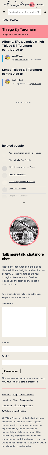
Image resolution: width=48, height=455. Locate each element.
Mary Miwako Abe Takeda (20, 160)
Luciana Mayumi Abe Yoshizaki (22, 181)
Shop (15, 394)
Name (5, 342)
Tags (15, 400)
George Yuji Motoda (17, 174)
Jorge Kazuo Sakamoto (18, 196)
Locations (6, 400)
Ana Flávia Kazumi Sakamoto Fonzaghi (25, 153)
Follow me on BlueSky (14, 411)
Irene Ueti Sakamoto (17, 189)
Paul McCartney (21, 59)
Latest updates (27, 394)
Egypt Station (17, 56)
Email (5, 356)
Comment (7, 303)
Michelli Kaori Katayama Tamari (22, 167)
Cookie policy (26, 400)
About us (6, 394)
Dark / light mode (23, 405)
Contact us (7, 405)
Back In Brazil (17, 80)
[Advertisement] (23, 122)
